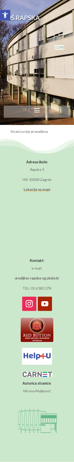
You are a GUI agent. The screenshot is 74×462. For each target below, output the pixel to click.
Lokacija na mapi (37, 189)
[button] (5, 15)
